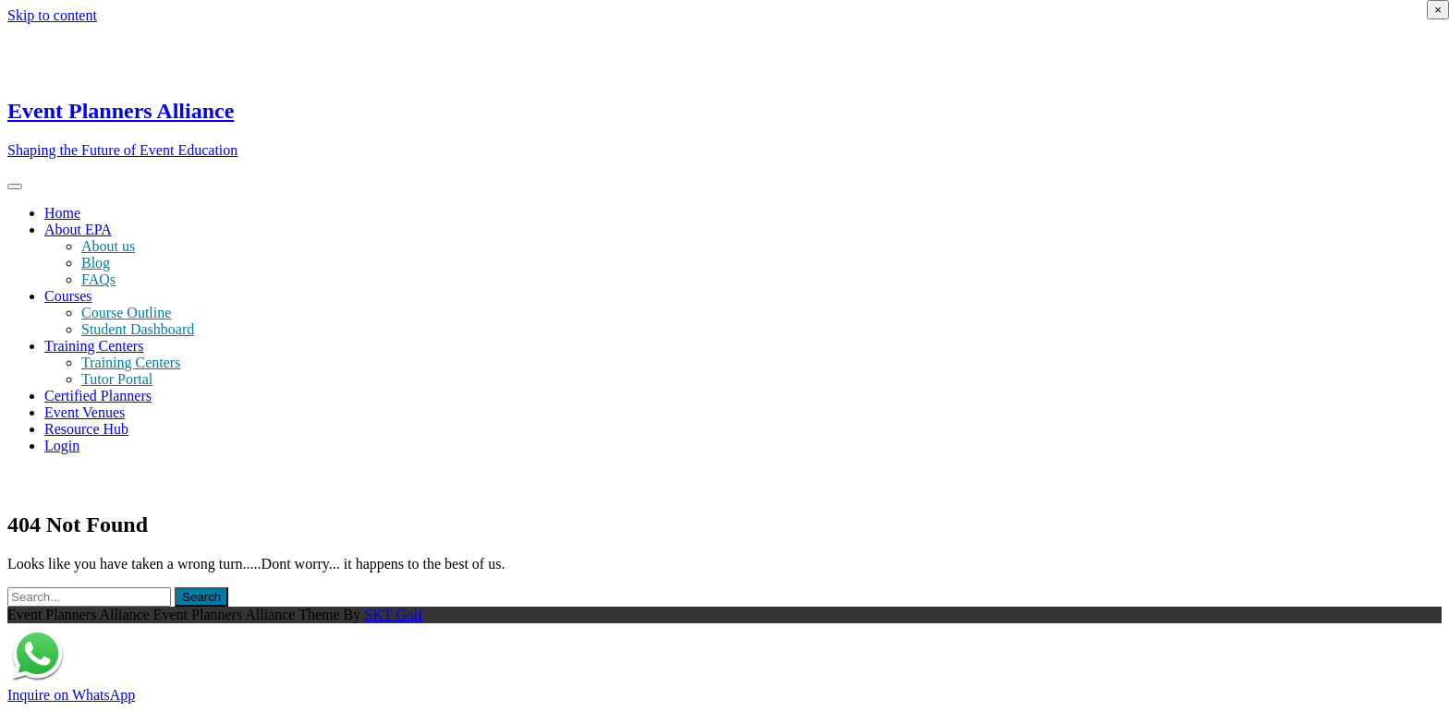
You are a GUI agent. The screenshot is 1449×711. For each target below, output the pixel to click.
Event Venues (84, 412)
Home (62, 213)
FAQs (98, 279)
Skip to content (52, 15)
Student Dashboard (137, 329)
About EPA (78, 229)
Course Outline (126, 312)
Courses (68, 296)
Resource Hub (86, 429)
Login (61, 445)
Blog (95, 263)
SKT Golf (393, 614)
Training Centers (93, 346)
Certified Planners (98, 396)
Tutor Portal (116, 379)
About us (108, 246)
